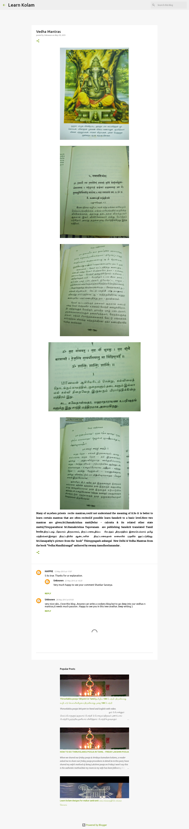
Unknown (58, 580)
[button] (38, 41)
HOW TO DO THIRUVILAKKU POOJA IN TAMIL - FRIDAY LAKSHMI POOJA (94, 752)
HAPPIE (49, 571)
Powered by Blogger (94, 825)
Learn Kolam (21, 4)
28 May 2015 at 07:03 (64, 600)
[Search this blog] (171, 5)
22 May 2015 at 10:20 (73, 581)
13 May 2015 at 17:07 (63, 571)
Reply (48, 593)
